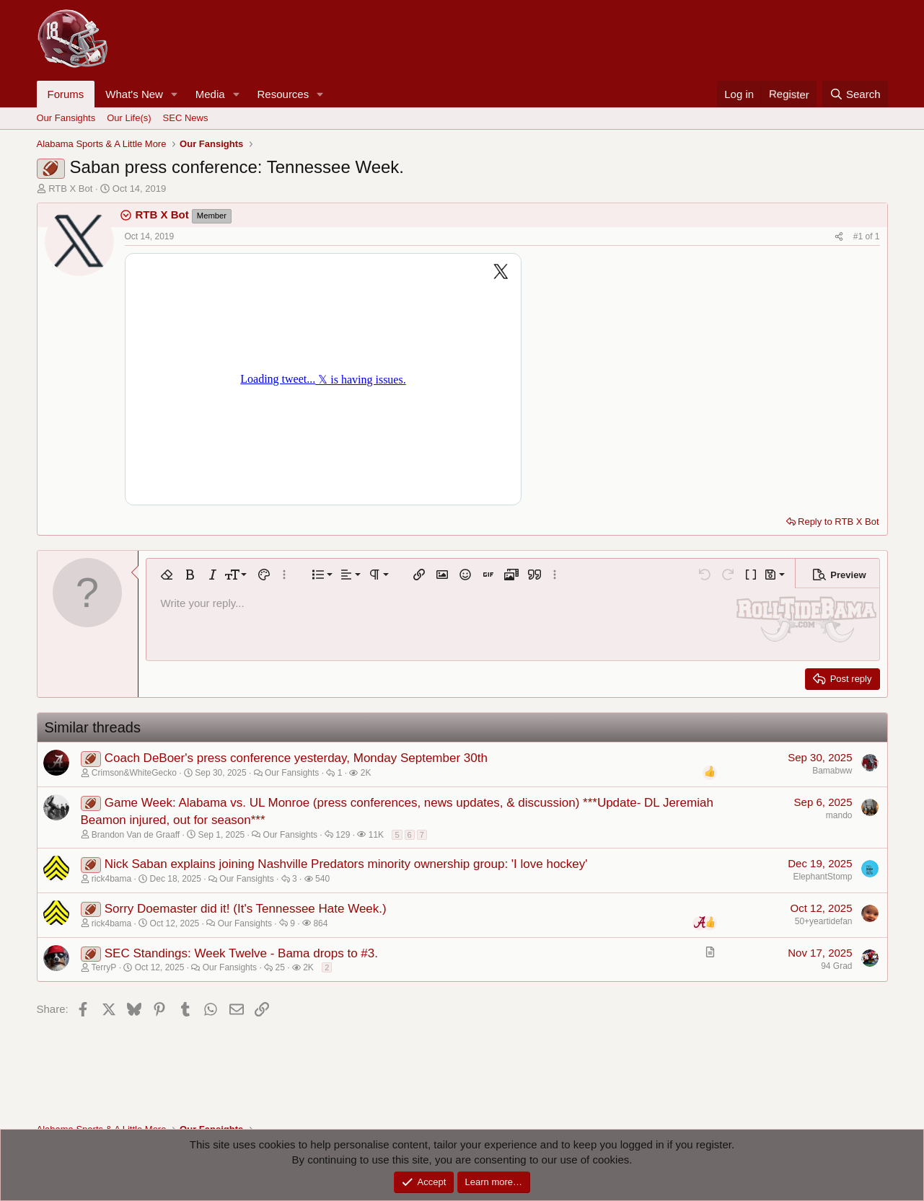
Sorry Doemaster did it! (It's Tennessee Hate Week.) (246, 909)
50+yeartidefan (824, 921)
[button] (174, 94)
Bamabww (832, 771)
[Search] (855, 94)
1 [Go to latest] (877, 236)
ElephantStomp (822, 877)
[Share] (839, 237)
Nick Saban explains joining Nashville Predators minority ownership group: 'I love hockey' (346, 864)
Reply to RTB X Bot (838, 521)
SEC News (185, 117)
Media (210, 94)
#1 (859, 236)
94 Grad (836, 966)
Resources (283, 94)
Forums (66, 94)
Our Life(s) (129, 117)
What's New (134, 94)
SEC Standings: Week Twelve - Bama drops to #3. (241, 953)
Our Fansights (66, 117)
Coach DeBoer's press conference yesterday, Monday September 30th (296, 758)
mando (839, 815)
